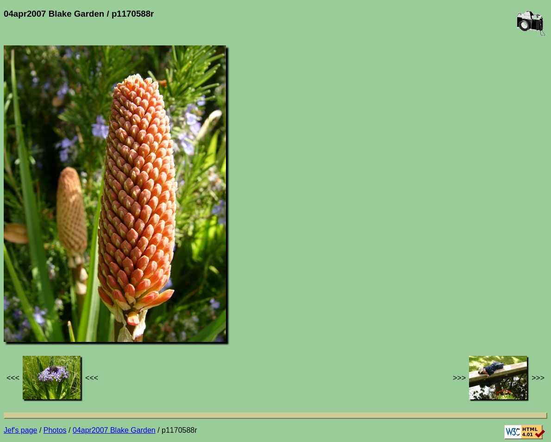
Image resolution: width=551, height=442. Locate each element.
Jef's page (20, 430)
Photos (55, 430)
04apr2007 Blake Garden (114, 430)
